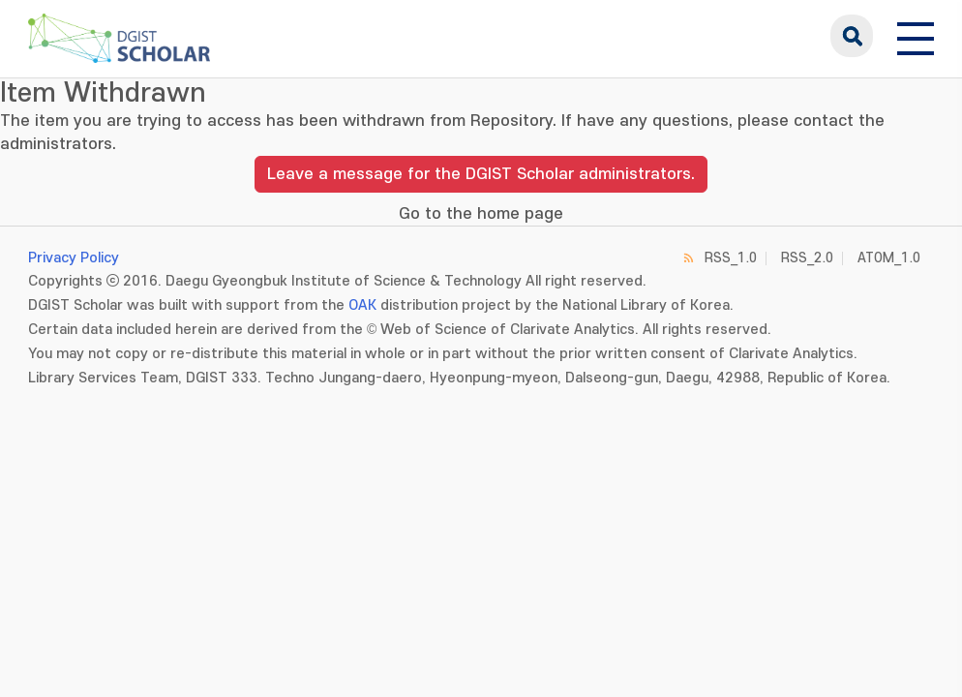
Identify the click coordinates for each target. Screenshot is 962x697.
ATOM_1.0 (888, 258)
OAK (362, 305)
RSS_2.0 (807, 258)
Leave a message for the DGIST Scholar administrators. (481, 174)
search (851, 36)
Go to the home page (481, 214)
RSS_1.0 (731, 258)
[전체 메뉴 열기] (915, 35)
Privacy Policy (73, 258)
